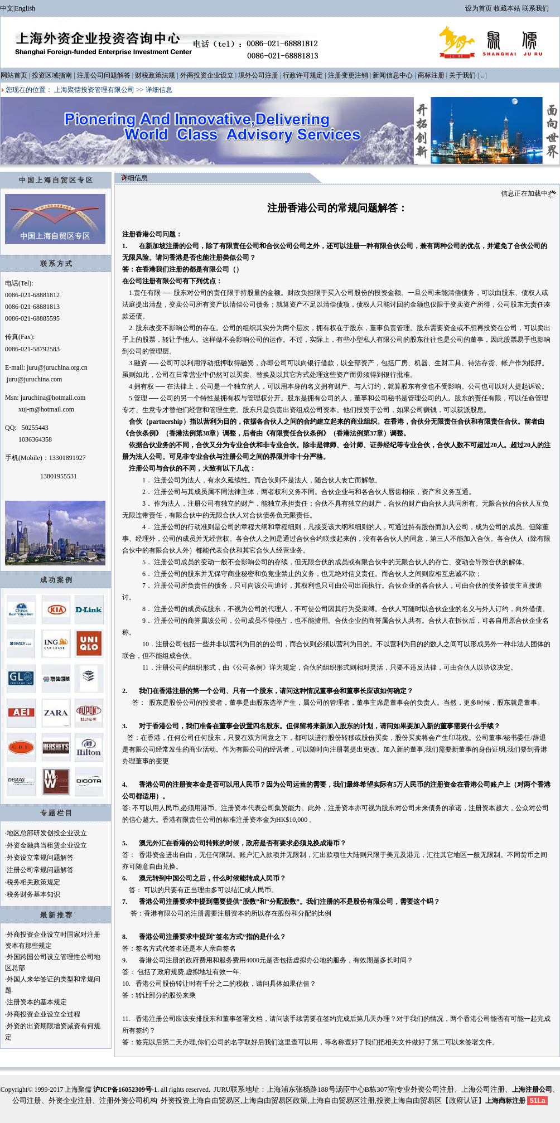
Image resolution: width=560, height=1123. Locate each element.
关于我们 (462, 75)
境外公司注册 (258, 75)
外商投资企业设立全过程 (43, 1014)
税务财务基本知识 (33, 894)
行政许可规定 (303, 75)
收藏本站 (507, 8)
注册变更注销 (348, 75)
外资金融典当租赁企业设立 (47, 845)
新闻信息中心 (393, 75)
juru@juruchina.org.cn (57, 367)
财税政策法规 (155, 75)
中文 (6, 8)
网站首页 (14, 75)
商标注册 (431, 75)
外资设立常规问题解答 (40, 857)
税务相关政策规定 (33, 882)
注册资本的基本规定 (37, 1002)
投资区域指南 (52, 75)
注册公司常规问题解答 (40, 870)
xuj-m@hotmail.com (46, 409)
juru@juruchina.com (34, 379)
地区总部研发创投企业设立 (47, 833)
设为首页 (478, 8)
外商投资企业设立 (207, 75)
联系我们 (535, 8)
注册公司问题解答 (104, 75)
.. (482, 75)
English (25, 8)
